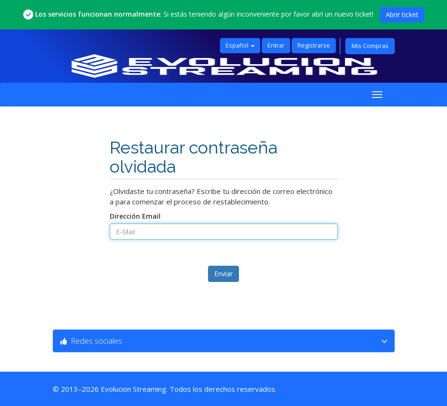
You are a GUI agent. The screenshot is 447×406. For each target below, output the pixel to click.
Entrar (276, 45)
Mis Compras (370, 46)
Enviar (223, 273)
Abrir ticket (402, 14)
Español (240, 45)
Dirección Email (135, 216)
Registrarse (313, 45)
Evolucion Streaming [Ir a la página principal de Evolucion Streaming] (133, 389)
